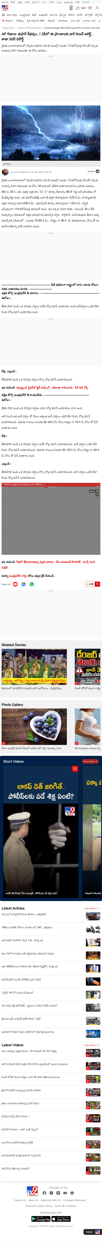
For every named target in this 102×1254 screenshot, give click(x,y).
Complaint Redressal (74, 1200)
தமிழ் (59, 2)
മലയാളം (68, 2)
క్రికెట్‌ (34, 15)
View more (90, 761)
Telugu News (8, 28)
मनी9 (77, 2)
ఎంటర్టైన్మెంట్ (24, 15)
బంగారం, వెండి (89, 20)
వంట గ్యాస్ (75, 20)
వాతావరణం (63, 20)
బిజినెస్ (80, 15)
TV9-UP (85, 2)
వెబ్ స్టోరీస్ (89, 15)
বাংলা (43, 2)
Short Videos (13, 761)
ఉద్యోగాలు (9, 20)
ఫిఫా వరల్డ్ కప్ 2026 (35, 20)
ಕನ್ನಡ (20, 2)
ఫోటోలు (71, 15)
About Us (33, 1200)
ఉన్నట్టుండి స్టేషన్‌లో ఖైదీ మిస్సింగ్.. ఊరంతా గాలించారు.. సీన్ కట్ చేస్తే (52, 387)
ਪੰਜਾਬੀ (51, 2)
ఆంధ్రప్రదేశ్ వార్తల (17, 576)
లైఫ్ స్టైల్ (63, 15)
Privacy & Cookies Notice (39, 1206)
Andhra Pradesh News (29, 28)
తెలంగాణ (53, 15)
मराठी (27, 2)
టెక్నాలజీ (51, 20)
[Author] (5, 172)
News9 (5, 2)
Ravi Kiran (14, 172)
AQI (83, 8)
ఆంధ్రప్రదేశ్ (43, 15)
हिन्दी (13, 2)
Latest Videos (12, 1044)
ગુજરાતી (35, 2)
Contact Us (20, 1200)
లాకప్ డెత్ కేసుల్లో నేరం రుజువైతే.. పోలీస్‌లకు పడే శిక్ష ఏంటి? (31, 893)
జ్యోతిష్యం (20, 20)
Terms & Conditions (66, 1206)
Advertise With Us (51, 1200)
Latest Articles (13, 908)
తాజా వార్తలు (12, 15)
